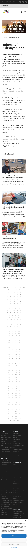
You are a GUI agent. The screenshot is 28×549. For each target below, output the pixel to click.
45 (19, 306)
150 (16, 363)
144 (8, 361)
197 (12, 391)
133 (12, 354)
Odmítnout (14, 540)
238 (16, 414)
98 (15, 333)
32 (7, 301)
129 (12, 352)
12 (8, 292)
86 (17, 326)
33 (10, 301)
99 (19, 333)
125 (12, 349)
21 (20, 294)
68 (7, 319)
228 (8, 409)
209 (12, 397)
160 (9, 370)
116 (9, 345)
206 (16, 395)
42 (9, 306)
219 (19, 402)
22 (7, 296)
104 (8, 338)
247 (20, 418)
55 (7, 313)
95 (19, 331)
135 (19, 354)
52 (14, 310)
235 (19, 411)
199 (19, 391)
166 (16, 372)
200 (8, 393)
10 (16, 290)
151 (19, 363)
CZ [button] (3, 1)
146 (16, 361)
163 (19, 370)
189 (12, 386)
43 (12, 306)
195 (19, 388)
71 (17, 319)
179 (19, 379)
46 (9, 308)
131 (19, 352)
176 (9, 379)
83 (7, 326)
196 (8, 391)
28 (10, 299)
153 (12, 365)
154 (16, 365)
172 (9, 377)
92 (9, 331)
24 (14, 296)
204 (8, 395)
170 (16, 374)
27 (7, 299)
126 (16, 349)
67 (19, 317)
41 (20, 303)
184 (9, 384)
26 (20, 296)
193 (12, 388)
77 (20, 322)
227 (19, 407)
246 (16, 418)
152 (9, 365)
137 (12, 356)
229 (12, 409)
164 (8, 372)
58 (17, 313)
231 (19, 409)
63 (18, 315)
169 (12, 374)
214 (16, 400)
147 (19, 361)
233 (12, 411)
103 (19, 336)
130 (16, 352)
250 (18, 420)
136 (9, 356)
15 (17, 292)
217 (12, 402)
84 (10, 326)
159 (19, 368)
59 (20, 313)
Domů (5, 37)
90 (15, 329)
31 (20, 299)
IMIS (10, 1)
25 (17, 296)
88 (9, 329)
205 (12, 395)
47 (12, 308)
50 (7, 310)
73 (7, 322)
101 (12, 336)
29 (14, 299)
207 (20, 395)
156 (9, 368)
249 (14, 420)
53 (17, 310)
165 (12, 372)
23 (10, 296)
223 (19, 404)
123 (19, 347)
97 (12, 333)
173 (12, 377)
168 (9, 374)
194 (16, 388)
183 (19, 381)
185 (12, 384)
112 (9, 342)
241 (12, 416)
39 (14, 303)
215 (19, 400)
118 (15, 345)
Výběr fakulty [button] (14, 5)
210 (16, 397)
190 (16, 386)
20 (17, 294)
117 (12, 345)
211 (19, 397)
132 (9, 354)
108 (9, 340)
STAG (13, 1)
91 (18, 329)
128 (9, 352)
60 (9, 315)
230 (16, 409)
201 (12, 393)
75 (14, 322)
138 (16, 356)
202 (16, 393)
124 (9, 349)
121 (12, 347)
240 (8, 416)
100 (9, 336)
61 (12, 315)
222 (16, 404)
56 (10, 313)
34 (14, 301)
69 (11, 319)
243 (20, 416)
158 (16, 368)
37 (7, 303)
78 (7, 324)
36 (20, 301)
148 (9, 363)
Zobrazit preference (14, 544)
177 (12, 379)
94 (15, 331)
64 (9, 317)
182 (16, 381)
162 (16, 370)
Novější (4, 287)
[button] (26, 520)
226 (16, 407)
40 (17, 303)
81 (17, 324)
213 (12, 400)
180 (9, 381)
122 (16, 347)
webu (4, 93)
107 (19, 338)
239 (19, 414)
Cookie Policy (14, 547)
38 (10, 303)
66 (15, 317)
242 (16, 416)
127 (19, 349)
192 (8, 388)
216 (9, 402)
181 (12, 381)
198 (16, 391)
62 (15, 315)
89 (12, 329)
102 (16, 336)
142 (16, 358)
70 (14, 319)
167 (19, 372)
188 (8, 386)
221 (12, 404)
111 (19, 340)
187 (19, 384)
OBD (7, 1)
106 (16, 338)
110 (16, 340)
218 (16, 402)
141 (12, 358)
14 (14, 292)
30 (17, 299)
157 (12, 368)
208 (9, 397)
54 (20, 310)
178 (16, 379)
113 (12, 342)
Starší (24, 287)
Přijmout (14, 535)
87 (20, 326)
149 (12, 363)
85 (14, 326)
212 (9, 400)
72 (20, 319)
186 (16, 384)
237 (12, 414)
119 (19, 345)
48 (15, 308)
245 (12, 418)
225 (12, 407)
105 (12, 338)
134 (16, 354)
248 (10, 420)
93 (12, 331)
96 (9, 333)
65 (12, 317)
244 (8, 418)
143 (19, 358)
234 (16, 411)
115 (19, 342)
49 (19, 308)
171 (19, 374)
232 (8, 411)
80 (14, 324)
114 (16, 342)
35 (17, 301)
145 (12, 361)
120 (9, 347)
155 (19, 365)
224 (8, 407)
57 (14, 313)
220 (9, 404)
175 (19, 377)
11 (19, 290)
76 (17, 322)
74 (10, 322)
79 (11, 324)
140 (9, 358)
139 (19, 356)
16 (20, 292)
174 (16, 377)
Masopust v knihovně (9, 238)
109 (12, 340)
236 (8, 414)
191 (19, 386)
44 (15, 306)
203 (20, 393)
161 (12, 370)
